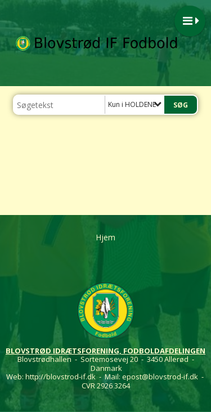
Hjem (105, 237)
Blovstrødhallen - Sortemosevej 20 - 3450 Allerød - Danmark (105, 363)
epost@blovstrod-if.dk (160, 376)
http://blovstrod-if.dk (60, 376)
